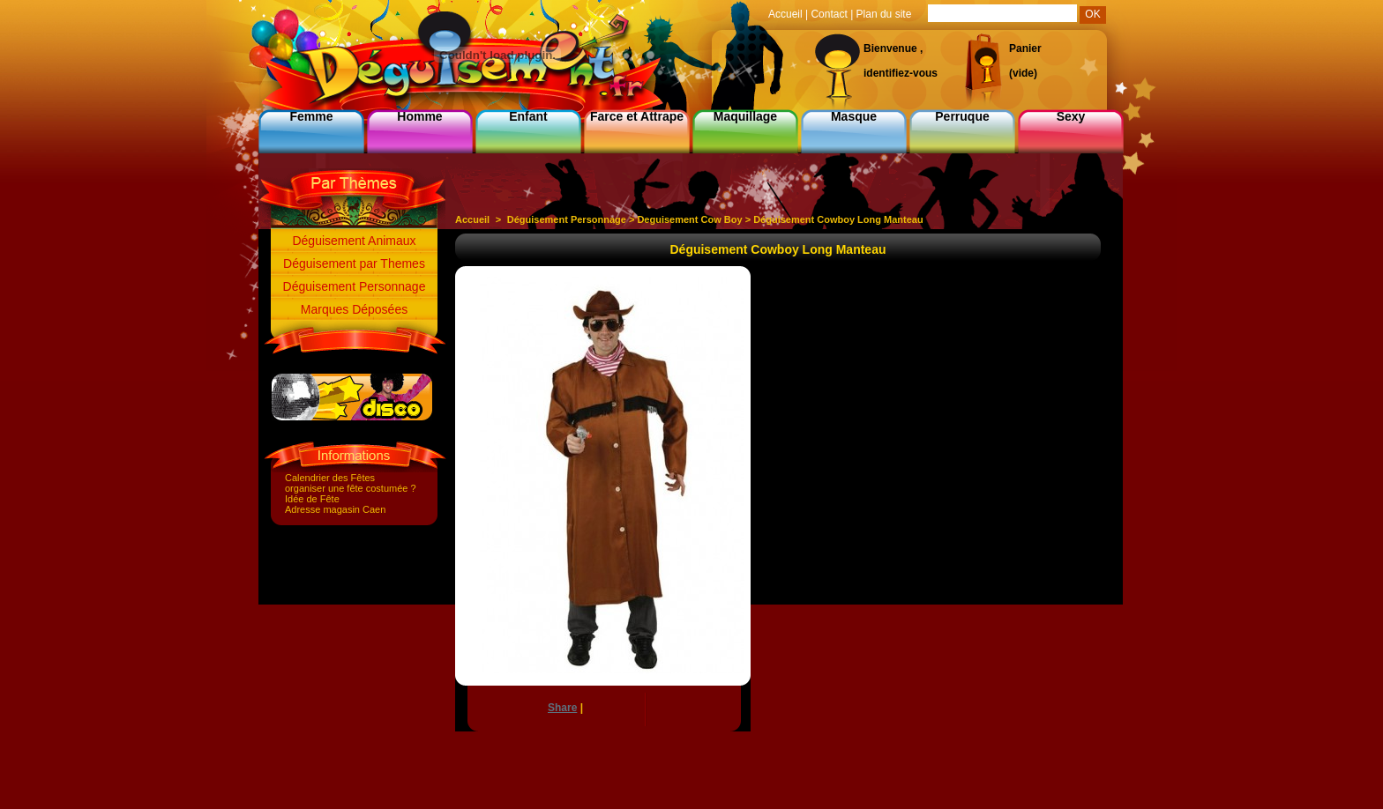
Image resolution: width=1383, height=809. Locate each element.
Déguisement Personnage (354, 286)
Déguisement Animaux (353, 241)
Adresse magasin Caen (335, 509)
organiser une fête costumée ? (350, 488)
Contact (829, 14)
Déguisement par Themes (354, 263)
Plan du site (884, 14)
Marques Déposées (354, 309)
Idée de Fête (312, 499)
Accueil (472, 219)
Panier (1025, 48)
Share (562, 707)
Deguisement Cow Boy (689, 219)
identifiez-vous (900, 73)
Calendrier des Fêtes (330, 477)
